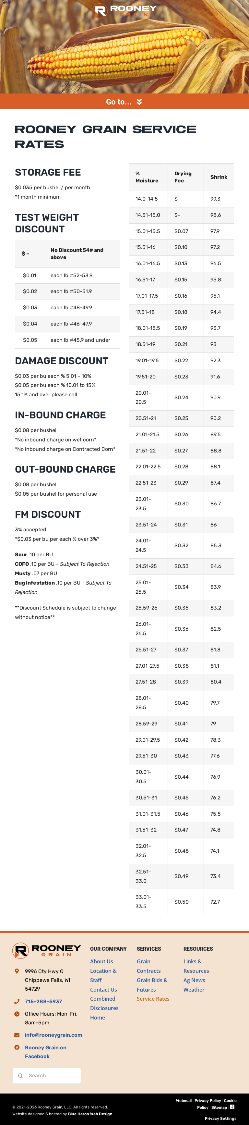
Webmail (184, 1100)
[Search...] (46, 1076)
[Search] (20, 1076)
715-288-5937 (43, 1001)
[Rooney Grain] (124, 6)
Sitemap (219, 1107)
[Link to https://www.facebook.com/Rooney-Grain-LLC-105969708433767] (232, 1107)
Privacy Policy (208, 1100)
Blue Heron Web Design (90, 1114)
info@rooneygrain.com (53, 1035)
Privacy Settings (221, 1118)
